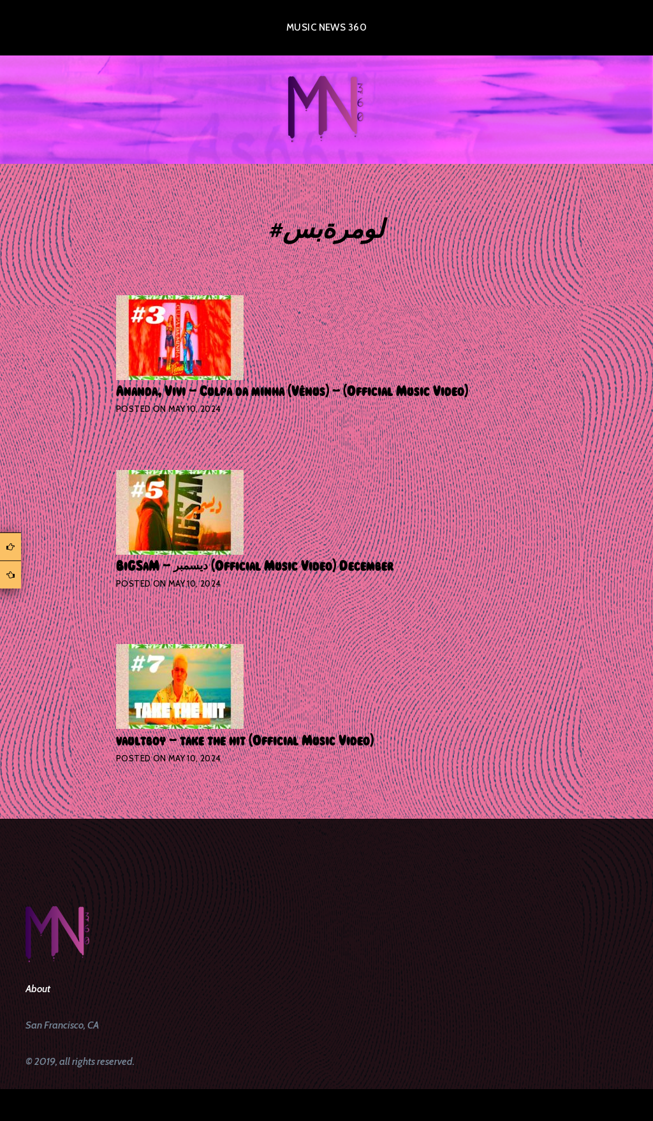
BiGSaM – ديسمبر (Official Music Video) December (254, 566)
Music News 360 (326, 27)
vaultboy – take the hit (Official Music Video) (245, 741)
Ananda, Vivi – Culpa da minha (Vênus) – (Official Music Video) (292, 391)
